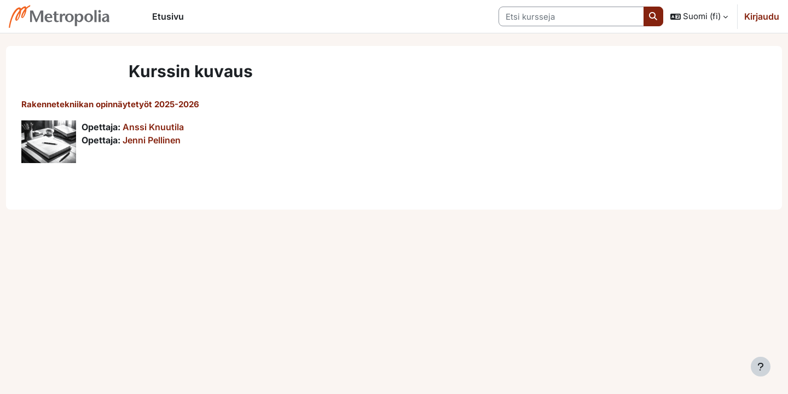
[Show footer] (760, 366)
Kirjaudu (761, 16)
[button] (699, 16)
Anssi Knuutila (173, 126)
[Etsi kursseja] (571, 17)
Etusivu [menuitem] (168, 16)
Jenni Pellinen (172, 140)
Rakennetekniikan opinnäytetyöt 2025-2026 (130, 104)
